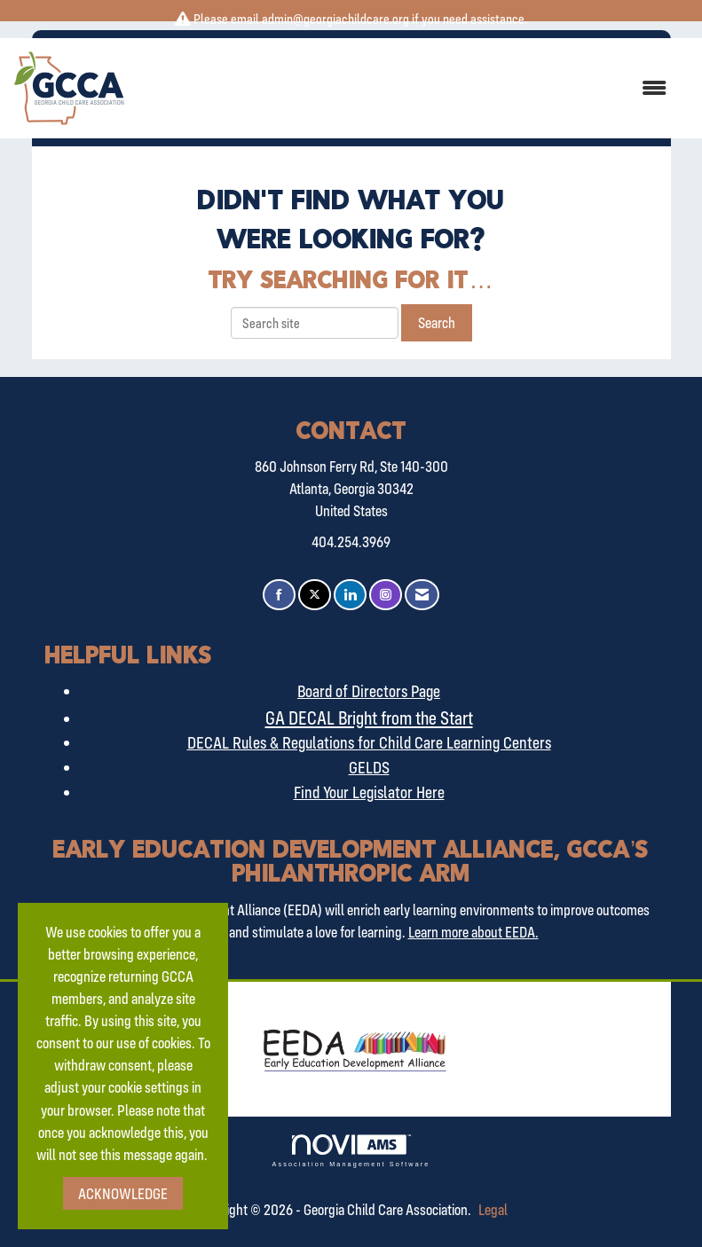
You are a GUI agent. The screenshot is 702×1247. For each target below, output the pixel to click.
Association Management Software (351, 1150)
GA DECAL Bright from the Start (369, 717)
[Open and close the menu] (404, 88)
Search (436, 322)
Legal (493, 1209)
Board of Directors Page (368, 691)
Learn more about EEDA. (473, 931)
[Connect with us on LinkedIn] (350, 594)
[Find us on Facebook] (279, 594)
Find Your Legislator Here (369, 792)
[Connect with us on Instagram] (385, 594)
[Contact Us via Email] (422, 594)
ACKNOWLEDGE (123, 1193)
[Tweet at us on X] (314, 594)
